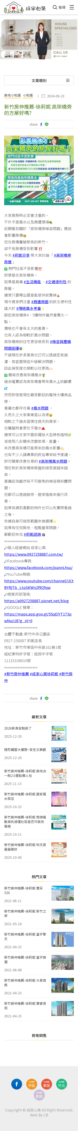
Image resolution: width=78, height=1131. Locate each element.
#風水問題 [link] (39, 408)
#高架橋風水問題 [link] (53, 461)
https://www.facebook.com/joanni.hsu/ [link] (38, 567)
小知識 (28, 95)
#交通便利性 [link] (56, 281)
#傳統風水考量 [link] (28, 308)
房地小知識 (12, 95)
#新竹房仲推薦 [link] (16, 673)
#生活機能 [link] (32, 281)
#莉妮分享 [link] (21, 255)
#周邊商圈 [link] (39, 301)
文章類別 (39, 80)
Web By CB (39, 1115)
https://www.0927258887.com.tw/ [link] (33, 554)
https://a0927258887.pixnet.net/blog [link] (36, 600)
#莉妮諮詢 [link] (32, 534)
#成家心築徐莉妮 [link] (44, 673)
